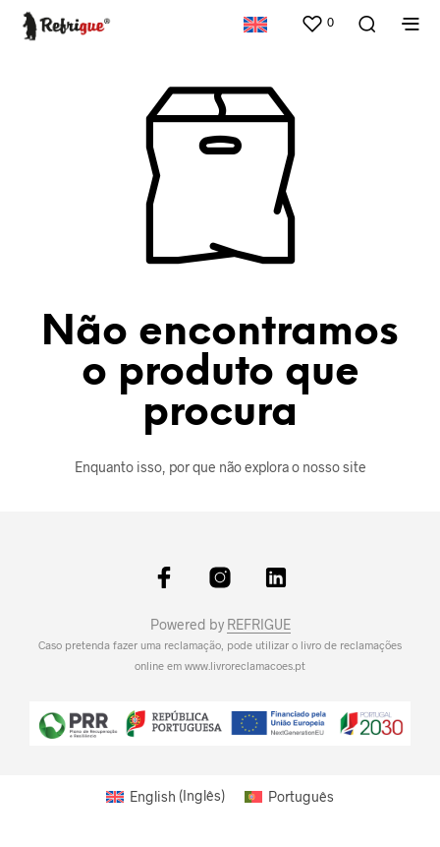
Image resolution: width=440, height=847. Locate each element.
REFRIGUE (259, 625)
